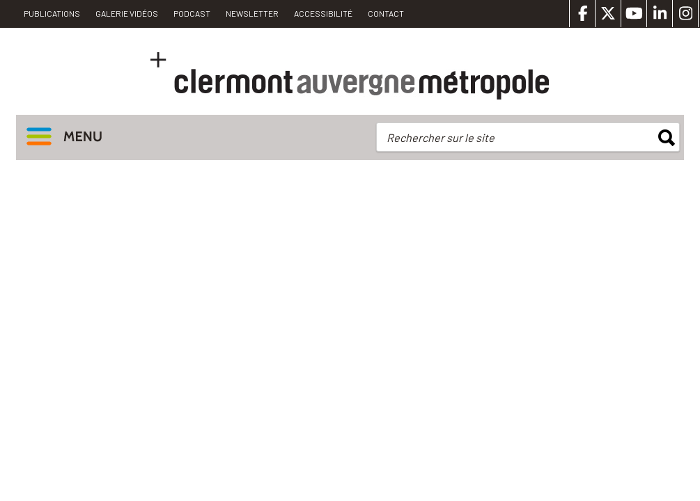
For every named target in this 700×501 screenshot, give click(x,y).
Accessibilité (323, 13)
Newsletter (252, 13)
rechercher (666, 137)
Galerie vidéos (126, 13)
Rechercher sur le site (441, 137)
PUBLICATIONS (52, 13)
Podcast (191, 13)
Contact (386, 13)
